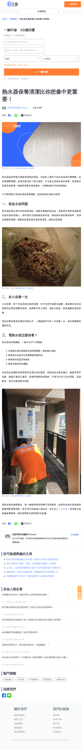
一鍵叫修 (72, 4)
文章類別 (41, 11)
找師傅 (31, 168)
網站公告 (18, 719)
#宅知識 (20, 679)
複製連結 (28, 115)
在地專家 (57, 728)
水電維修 (13, 19)
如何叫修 (57, 719)
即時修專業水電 (17, 496)
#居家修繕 (7, 679)
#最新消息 (60, 679)
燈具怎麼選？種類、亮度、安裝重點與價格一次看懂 (31, 563)
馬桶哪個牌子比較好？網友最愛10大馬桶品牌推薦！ (31, 576)
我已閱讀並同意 (11, 79)
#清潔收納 (47, 679)
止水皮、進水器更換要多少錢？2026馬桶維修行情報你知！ (34, 568)
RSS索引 (57, 732)
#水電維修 (33, 679)
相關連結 (16, 542)
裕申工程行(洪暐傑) (18, 168)
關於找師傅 (19, 715)
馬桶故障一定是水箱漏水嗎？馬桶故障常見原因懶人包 (32, 572)
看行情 (56, 723)
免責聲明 (18, 723)
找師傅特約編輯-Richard (17, 108)
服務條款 (18, 728)
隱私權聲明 (19, 732)
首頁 (4, 19)
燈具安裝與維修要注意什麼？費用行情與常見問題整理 (32, 559)
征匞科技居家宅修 (18, 288)
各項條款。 (25, 79)
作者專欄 (74, 535)
